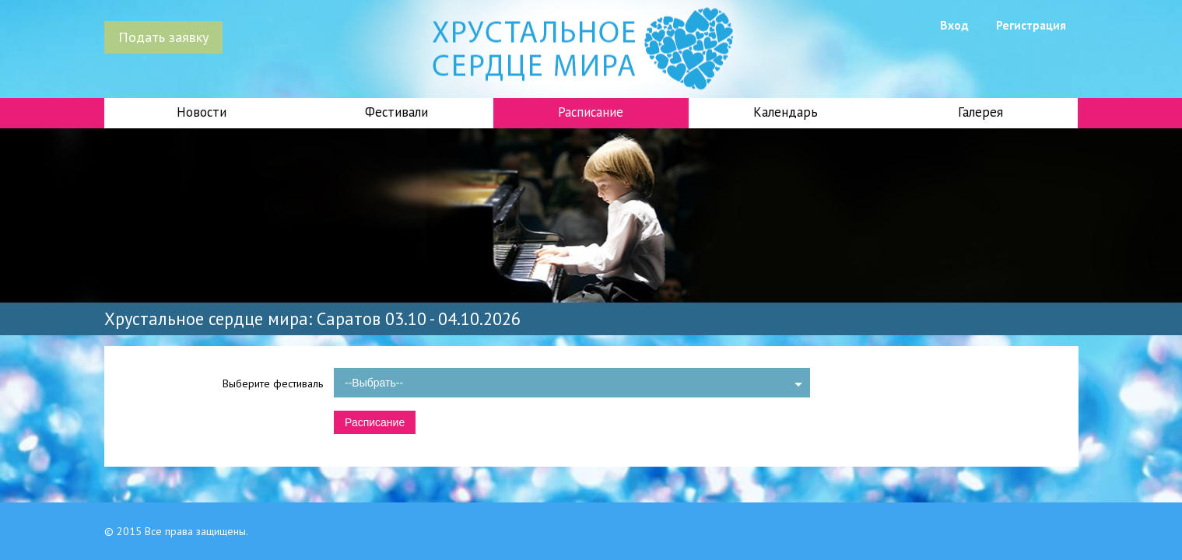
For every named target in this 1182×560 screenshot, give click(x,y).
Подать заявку (163, 36)
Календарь (785, 112)
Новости (201, 112)
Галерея (980, 112)
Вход (954, 25)
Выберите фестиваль (273, 383)
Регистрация (1031, 25)
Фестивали (396, 112)
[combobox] (572, 382)
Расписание (590, 112)
